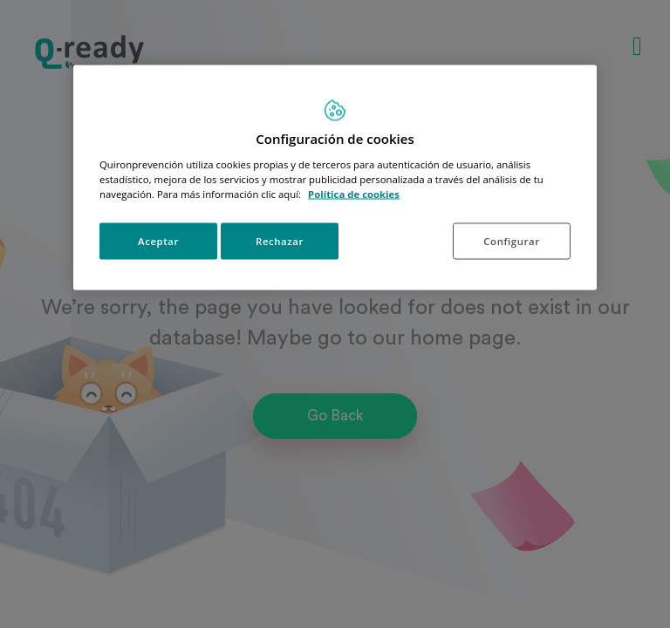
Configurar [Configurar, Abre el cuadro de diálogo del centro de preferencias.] (511, 240)
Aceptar (158, 240)
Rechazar (280, 240)
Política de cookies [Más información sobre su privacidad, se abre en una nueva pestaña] (354, 193)
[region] (335, 177)
